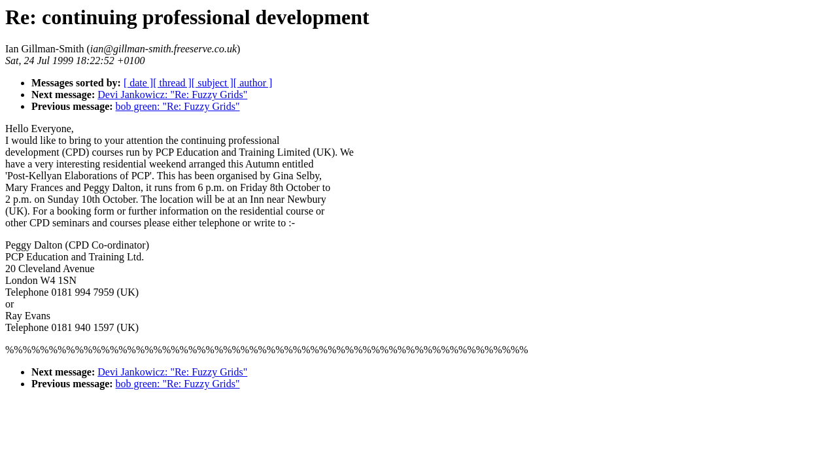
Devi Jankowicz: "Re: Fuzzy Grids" (172, 94)
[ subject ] (212, 82)
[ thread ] (172, 82)
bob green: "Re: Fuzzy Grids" (178, 106)
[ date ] (138, 82)
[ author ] (253, 82)
